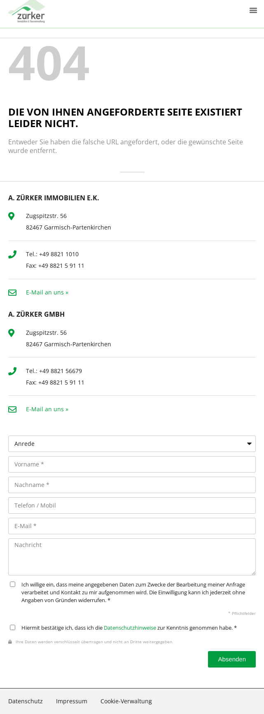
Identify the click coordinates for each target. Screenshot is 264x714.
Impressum (71, 701)
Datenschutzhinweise (130, 627)
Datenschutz (25, 701)
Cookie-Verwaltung (126, 701)
